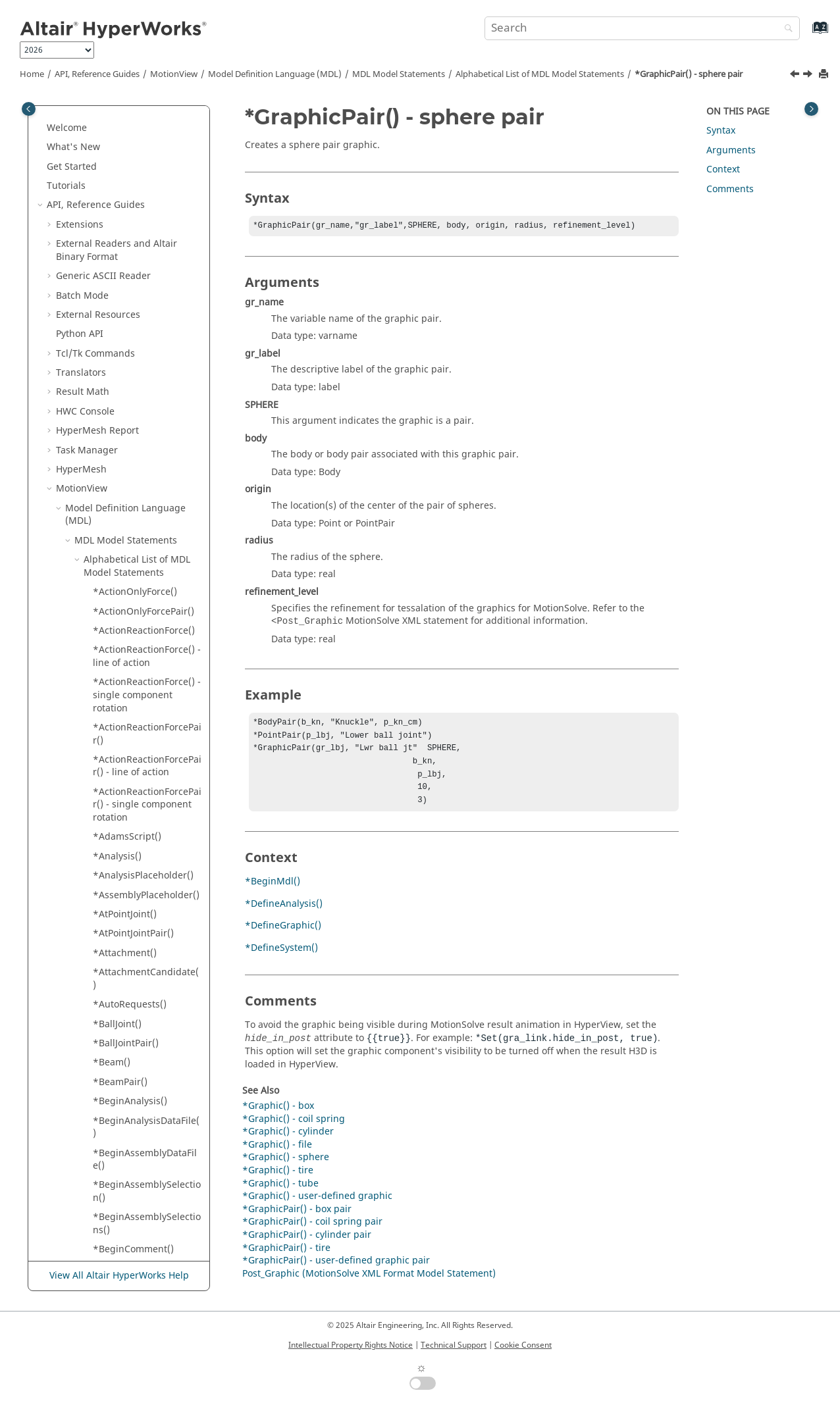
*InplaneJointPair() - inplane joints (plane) (140, 698)
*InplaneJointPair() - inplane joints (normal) (143, 666)
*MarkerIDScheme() (137, 841)
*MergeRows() (125, 970)
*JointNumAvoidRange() (146, 783)
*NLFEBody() (121, 1047)
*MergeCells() (124, 931)
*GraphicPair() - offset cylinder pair (142, 247)
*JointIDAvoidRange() (140, 744)
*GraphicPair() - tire (137, 306)
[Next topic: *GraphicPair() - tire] (809, 76)
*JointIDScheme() (131, 763)
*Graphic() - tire (277, 1181)
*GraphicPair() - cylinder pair (147, 183)
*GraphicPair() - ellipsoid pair (128, 215)
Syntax (720, 131)
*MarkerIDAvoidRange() (146, 821)
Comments (730, 189)
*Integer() (115, 724)
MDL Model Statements (398, 74)
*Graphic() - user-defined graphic (317, 1206)
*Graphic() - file (277, 1155)
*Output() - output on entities (141, 1163)
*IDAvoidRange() (130, 357)
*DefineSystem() (281, 958)
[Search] (785, 29)
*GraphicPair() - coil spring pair (137, 151)
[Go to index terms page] (806, 34)
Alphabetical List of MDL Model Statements (540, 74)
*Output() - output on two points (141, 1227)
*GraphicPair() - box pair (137, 118)
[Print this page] (825, 75)
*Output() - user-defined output (131, 1259)
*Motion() (114, 989)
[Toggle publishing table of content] (29, 109)
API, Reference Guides (97, 74)
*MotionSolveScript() (139, 1027)
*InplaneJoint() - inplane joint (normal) (147, 602)
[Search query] (642, 28)
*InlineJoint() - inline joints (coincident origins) (138, 427)
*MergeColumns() (133, 950)
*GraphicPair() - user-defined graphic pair (141, 331)
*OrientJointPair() (132, 1104)
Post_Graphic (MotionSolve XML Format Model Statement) (369, 1284)
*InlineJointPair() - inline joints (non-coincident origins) (147, 563)
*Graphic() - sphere (285, 1168)
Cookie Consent (523, 1345)
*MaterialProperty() (136, 912)
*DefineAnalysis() (284, 914)
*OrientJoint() (123, 1085)
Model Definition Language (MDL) (275, 74)
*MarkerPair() (123, 892)
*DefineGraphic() (283, 936)
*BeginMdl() (272, 892)
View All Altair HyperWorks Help (119, 1276)
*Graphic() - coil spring (293, 1129)
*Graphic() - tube (280, 1194)
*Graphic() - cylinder (288, 1142)
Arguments (731, 150)
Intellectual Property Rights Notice (350, 1345)
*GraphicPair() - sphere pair (689, 74)
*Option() (114, 1066)
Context (723, 169)
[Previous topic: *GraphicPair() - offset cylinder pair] (796, 76)
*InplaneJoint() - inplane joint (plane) (147, 634)
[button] (87, 112)
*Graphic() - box (278, 1116)
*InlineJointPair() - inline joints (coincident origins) (147, 518)
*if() (102, 376)
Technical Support (453, 1345)
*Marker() (115, 802)
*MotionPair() (123, 1008)
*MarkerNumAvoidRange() (146, 866)
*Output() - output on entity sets (141, 1195)
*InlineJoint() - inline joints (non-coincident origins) (141, 473)
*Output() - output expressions (134, 1130)
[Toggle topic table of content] (811, 109)
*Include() (116, 396)
